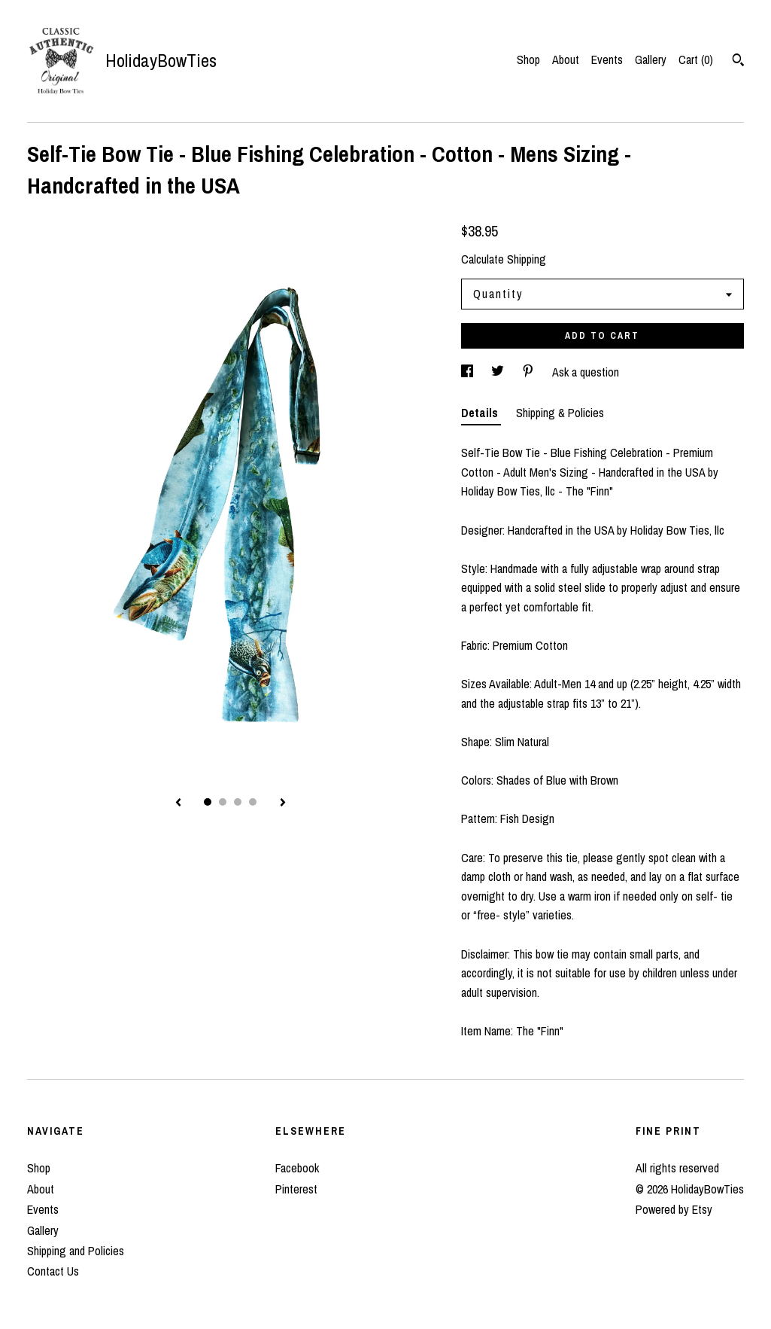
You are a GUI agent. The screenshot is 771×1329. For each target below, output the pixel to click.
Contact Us (53, 1271)
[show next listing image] (283, 803)
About (565, 59)
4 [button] (252, 802)
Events (607, 59)
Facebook (297, 1168)
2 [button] (222, 802)
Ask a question (585, 372)
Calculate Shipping (503, 259)
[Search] (738, 61)
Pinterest (296, 1189)
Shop (528, 59)
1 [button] (207, 802)
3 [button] (237, 802)
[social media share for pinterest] (529, 372)
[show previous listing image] (178, 803)
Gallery (650, 59)
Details (481, 412)
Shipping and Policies (75, 1250)
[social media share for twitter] (499, 372)
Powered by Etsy (674, 1209)
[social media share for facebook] (468, 372)
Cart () (695, 59)
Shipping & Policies (560, 412)
